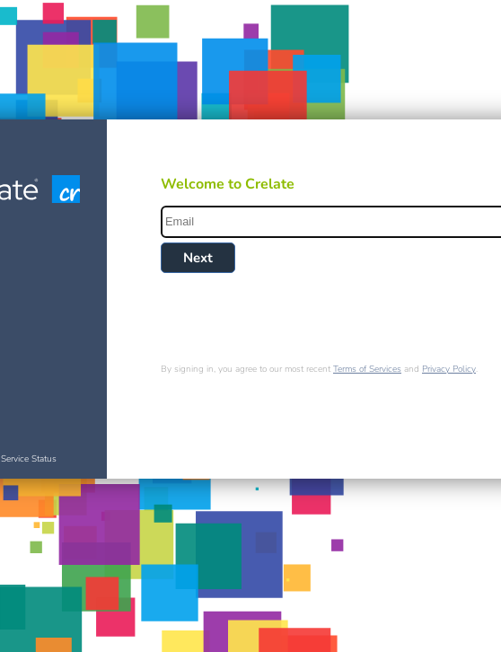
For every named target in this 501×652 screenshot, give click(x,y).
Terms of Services (367, 369)
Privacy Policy (449, 369)
